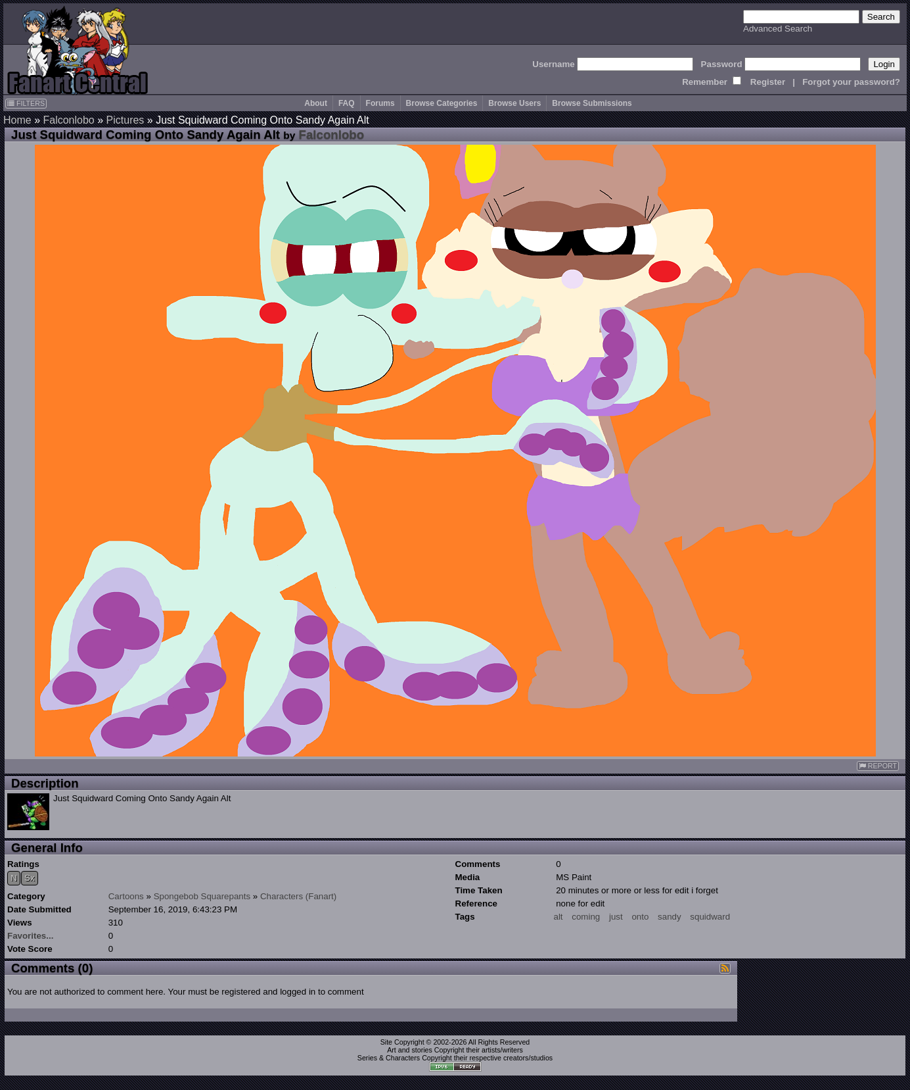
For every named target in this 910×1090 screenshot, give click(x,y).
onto (639, 917)
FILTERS (26, 103)
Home (17, 120)
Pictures (125, 120)
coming (586, 917)
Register (767, 82)
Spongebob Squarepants (202, 896)
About (315, 103)
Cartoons (126, 896)
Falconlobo (68, 120)
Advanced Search (777, 29)
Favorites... (30, 936)
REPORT (878, 766)
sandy (669, 917)
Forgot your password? (851, 82)
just (616, 917)
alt (558, 917)
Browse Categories (442, 103)
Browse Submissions (591, 103)
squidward (710, 917)
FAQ (346, 103)
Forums (380, 103)
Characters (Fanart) (298, 896)
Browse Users (514, 103)
